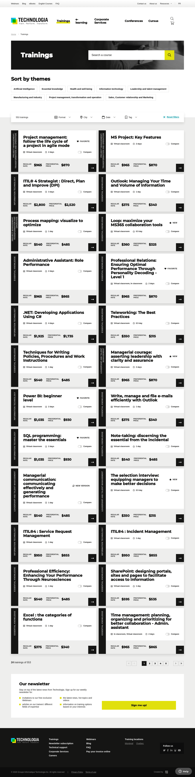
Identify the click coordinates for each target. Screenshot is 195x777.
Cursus (153, 21)
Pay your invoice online (98, 751)
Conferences (134, 21)
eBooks (32, 4)
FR (179, 4)
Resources (164, 4)
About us (153, 4)
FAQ (57, 4)
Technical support (58, 747)
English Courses (45, 4)
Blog (24, 4)
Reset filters (171, 117)
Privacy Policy (77, 772)
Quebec (140, 743)
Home (13, 34)
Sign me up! (139, 705)
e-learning (81, 21)
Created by (165, 772)
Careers (53, 755)
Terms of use (90, 772)
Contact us (141, 4)
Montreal (129, 743)
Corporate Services (101, 21)
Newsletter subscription (61, 743)
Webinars (15, 4)
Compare (84, 152)
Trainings (63, 21)
